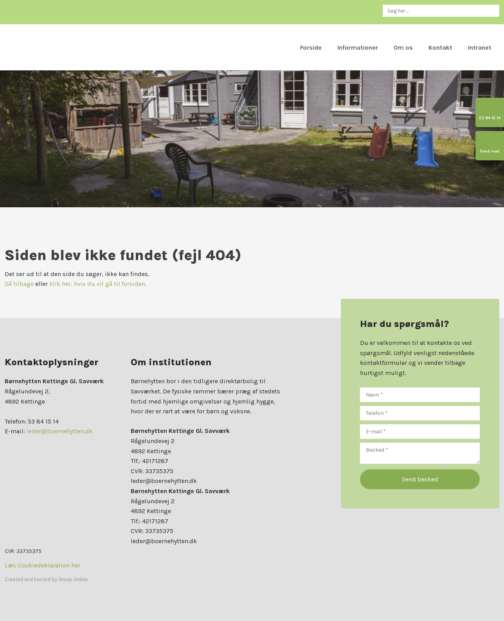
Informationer (357, 47)
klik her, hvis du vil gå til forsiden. (97, 283)
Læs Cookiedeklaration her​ (42, 565)
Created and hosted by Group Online (46, 579)
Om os (403, 47)
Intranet (479, 47)
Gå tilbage (19, 283)
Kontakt (440, 47)
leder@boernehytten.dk (60, 431)
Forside (311, 47)
